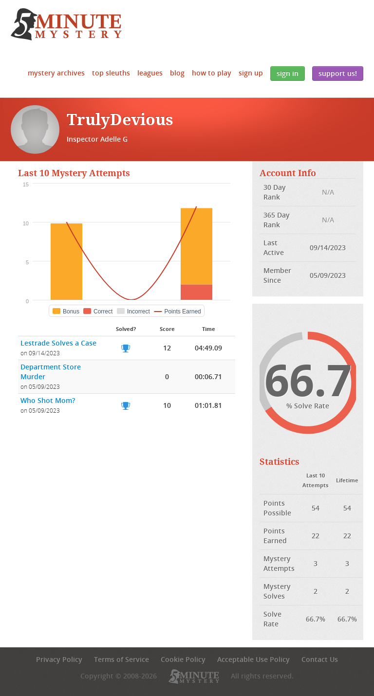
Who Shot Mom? (47, 400)
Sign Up (251, 72)
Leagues (150, 72)
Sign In (288, 73)
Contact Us (319, 659)
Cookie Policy (183, 659)
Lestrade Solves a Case (58, 343)
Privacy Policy (59, 659)
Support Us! (337, 73)
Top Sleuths (111, 72)
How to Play (211, 72)
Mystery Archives (56, 72)
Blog (177, 72)
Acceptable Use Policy (253, 659)
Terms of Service (121, 659)
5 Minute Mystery (66, 24)
